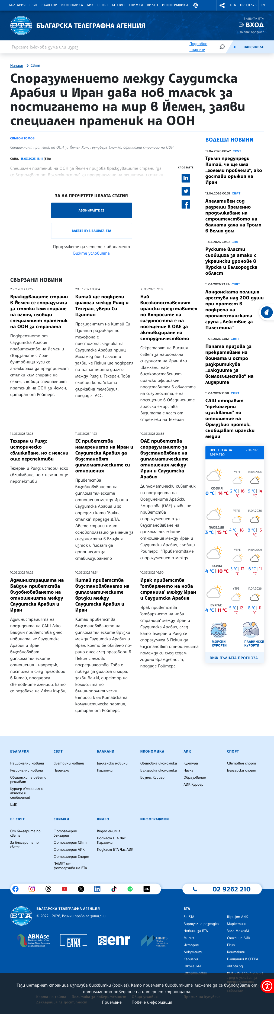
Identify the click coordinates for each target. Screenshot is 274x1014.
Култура (190, 763)
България (17, 5)
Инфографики (175, 5)
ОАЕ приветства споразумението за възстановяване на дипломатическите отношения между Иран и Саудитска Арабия (164, 459)
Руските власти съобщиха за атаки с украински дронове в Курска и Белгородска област (231, 261)
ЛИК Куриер (193, 784)
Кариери (190, 959)
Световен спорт (241, 763)
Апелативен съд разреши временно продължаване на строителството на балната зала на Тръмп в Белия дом (233, 216)
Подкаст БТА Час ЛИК (115, 849)
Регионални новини (26, 770)
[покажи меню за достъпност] (267, 986)
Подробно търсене (198, 46)
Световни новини (68, 763)
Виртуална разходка (201, 924)
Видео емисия (108, 831)
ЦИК (13, 804)
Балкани (49, 5)
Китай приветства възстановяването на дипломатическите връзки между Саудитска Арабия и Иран (102, 595)
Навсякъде (253, 47)
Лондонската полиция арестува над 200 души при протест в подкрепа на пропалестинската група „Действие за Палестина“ (234, 310)
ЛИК (90, 5)
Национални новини (27, 763)
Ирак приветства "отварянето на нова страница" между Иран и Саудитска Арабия (168, 589)
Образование (194, 777)
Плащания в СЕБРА (242, 959)
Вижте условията (91, 253)
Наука (188, 770)
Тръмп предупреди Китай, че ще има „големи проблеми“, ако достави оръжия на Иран (233, 170)
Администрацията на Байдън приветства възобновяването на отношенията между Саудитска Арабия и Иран (37, 595)
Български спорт (241, 770)
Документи (193, 952)
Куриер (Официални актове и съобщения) (26, 793)
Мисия (188, 938)
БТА (233, 5)
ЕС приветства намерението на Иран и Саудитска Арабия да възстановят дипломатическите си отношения (104, 456)
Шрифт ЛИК (237, 917)
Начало (16, 66)
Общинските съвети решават (28, 779)
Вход (255, 25)
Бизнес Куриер (152, 777)
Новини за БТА (195, 931)
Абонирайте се (92, 210)
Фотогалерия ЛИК (69, 849)
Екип (231, 945)
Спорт (103, 5)
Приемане (112, 1002)
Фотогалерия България (65, 833)
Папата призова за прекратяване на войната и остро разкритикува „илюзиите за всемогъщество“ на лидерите (229, 364)
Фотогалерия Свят (69, 842)
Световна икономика (158, 763)
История (191, 945)
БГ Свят (118, 5)
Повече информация (152, 1002)
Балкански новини (112, 763)
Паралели (61, 770)
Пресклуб (248, 5)
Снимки (136, 5)
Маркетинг (236, 924)
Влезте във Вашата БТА (91, 231)
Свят (34, 5)
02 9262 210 (231, 889)
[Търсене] (221, 46)
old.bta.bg (235, 966)
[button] (196, 5)
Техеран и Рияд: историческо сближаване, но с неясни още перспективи (39, 450)
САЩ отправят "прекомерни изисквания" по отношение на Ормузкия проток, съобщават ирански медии (230, 418)
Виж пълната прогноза (234, 658)
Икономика (72, 5)
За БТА (188, 917)
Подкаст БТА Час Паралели (111, 840)
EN (263, 5)
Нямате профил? (250, 32)
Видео (152, 5)
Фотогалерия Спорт (71, 857)
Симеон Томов (22, 138)
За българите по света (24, 844)
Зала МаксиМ (238, 931)
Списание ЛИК (238, 938)
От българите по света (25, 833)
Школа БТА (192, 966)
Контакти (236, 952)
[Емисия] (234, 47)
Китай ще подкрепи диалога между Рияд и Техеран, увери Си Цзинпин (102, 306)
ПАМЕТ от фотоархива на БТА (70, 866)
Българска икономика (158, 770)
